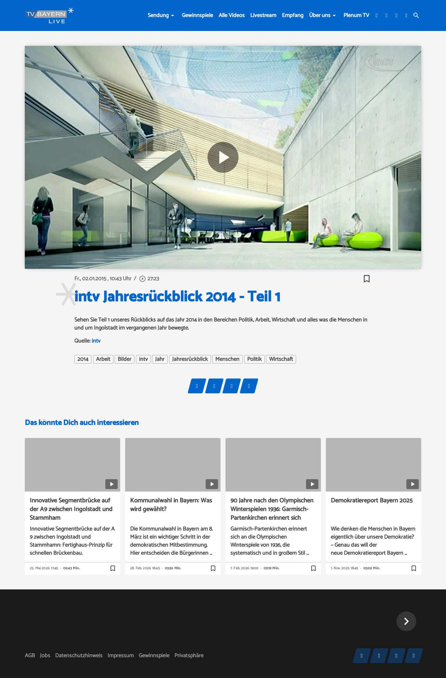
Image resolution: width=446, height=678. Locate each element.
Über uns (319, 15)
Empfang (293, 15)
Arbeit (103, 359)
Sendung (158, 15)
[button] (406, 621)
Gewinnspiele (197, 15)
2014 (82, 359)
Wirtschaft (281, 359)
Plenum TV (356, 15)
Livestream (263, 15)
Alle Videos (232, 15)
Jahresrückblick (190, 359)
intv (96, 341)
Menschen (227, 359)
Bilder (124, 359)
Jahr (159, 359)
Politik (254, 359)
